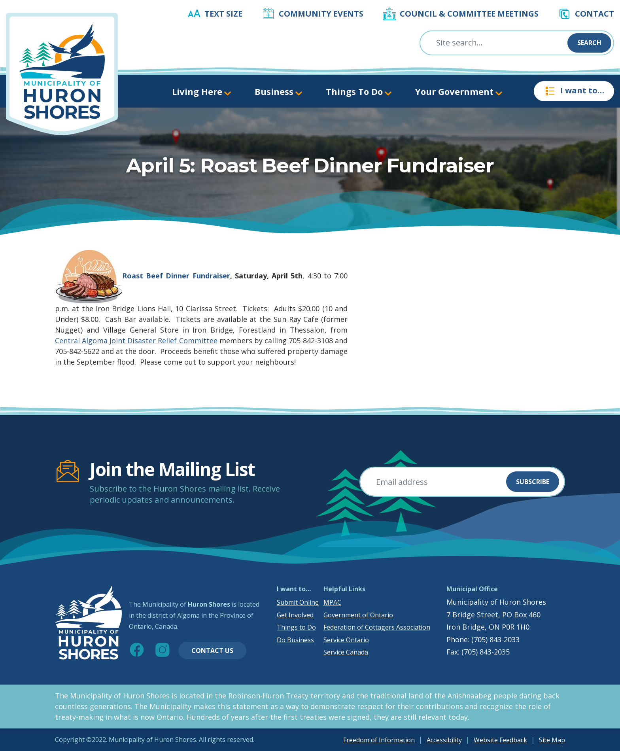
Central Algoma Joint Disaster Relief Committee (136, 340)
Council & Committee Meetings (469, 13)
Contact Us (212, 650)
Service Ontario (346, 640)
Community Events (321, 13)
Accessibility (444, 740)
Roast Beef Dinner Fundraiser (176, 275)
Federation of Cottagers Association (376, 627)
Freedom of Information (379, 740)
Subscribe (532, 481)
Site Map (552, 740)
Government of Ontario (358, 615)
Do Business (295, 640)
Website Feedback (500, 740)
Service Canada (345, 652)
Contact (594, 13)
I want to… (574, 91)
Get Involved (295, 615)
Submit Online (298, 602)
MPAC (332, 602)
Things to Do (296, 627)
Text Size (223, 13)
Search (589, 42)
